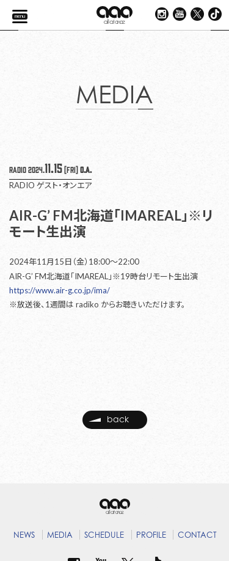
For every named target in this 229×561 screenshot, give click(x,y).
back (109, 420)
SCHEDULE (104, 535)
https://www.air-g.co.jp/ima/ (59, 290)
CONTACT (197, 535)
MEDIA (60, 535)
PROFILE (151, 535)
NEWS (24, 535)
